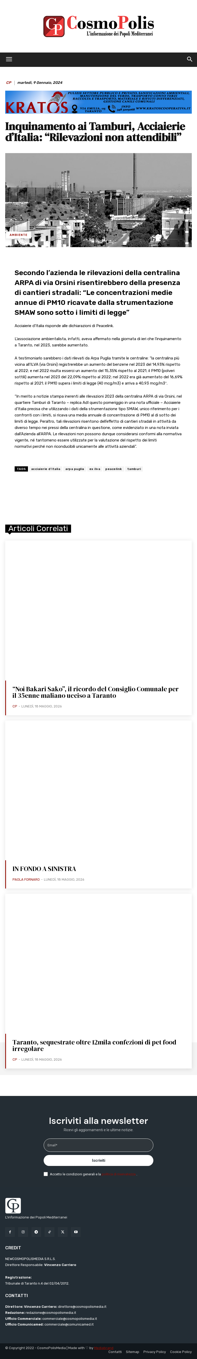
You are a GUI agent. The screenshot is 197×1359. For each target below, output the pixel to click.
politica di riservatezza (119, 1174)
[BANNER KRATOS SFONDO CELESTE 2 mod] (98, 112)
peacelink (113, 469)
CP (8, 83)
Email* (52, 1145)
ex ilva (94, 469)
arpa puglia (74, 469)
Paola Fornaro (26, 879)
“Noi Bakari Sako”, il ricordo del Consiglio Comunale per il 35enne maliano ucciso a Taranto (96, 692)
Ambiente (18, 235)
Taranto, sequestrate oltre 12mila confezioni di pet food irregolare (94, 1045)
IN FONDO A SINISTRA (44, 868)
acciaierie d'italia (45, 469)
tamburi (134, 469)
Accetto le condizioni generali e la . (93, 1174)
